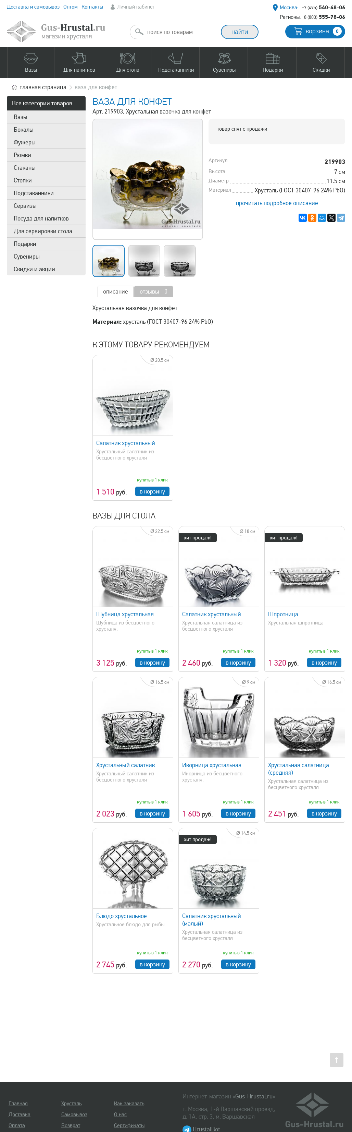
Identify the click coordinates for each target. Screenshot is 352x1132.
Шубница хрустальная (125, 614)
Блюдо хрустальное (121, 916)
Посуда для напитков (41, 218)
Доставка (19, 1114)
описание (115, 291)
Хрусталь (71, 1103)
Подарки (25, 244)
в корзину (152, 491)
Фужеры (25, 142)
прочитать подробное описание (277, 203)
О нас (120, 1114)
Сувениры (27, 256)
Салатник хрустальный (125, 443)
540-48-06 (323, 7)
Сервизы (25, 206)
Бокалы (24, 129)
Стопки (23, 180)
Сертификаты (129, 1125)
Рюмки (22, 155)
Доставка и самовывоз (33, 6)
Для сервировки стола (43, 231)
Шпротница (283, 614)
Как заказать (129, 1103)
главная (43, 87)
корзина (324, 31)
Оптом (70, 6)
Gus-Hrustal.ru (254, 1096)
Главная (18, 1103)
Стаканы (25, 167)
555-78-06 (324, 16)
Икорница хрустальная (211, 765)
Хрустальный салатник (125, 765)
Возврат (70, 1125)
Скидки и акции (34, 269)
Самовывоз (74, 1114)
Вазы (20, 117)
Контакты (92, 6)
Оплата (17, 1125)
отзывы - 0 (153, 291)
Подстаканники (34, 193)
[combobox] (181, 32)
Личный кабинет (136, 6)
